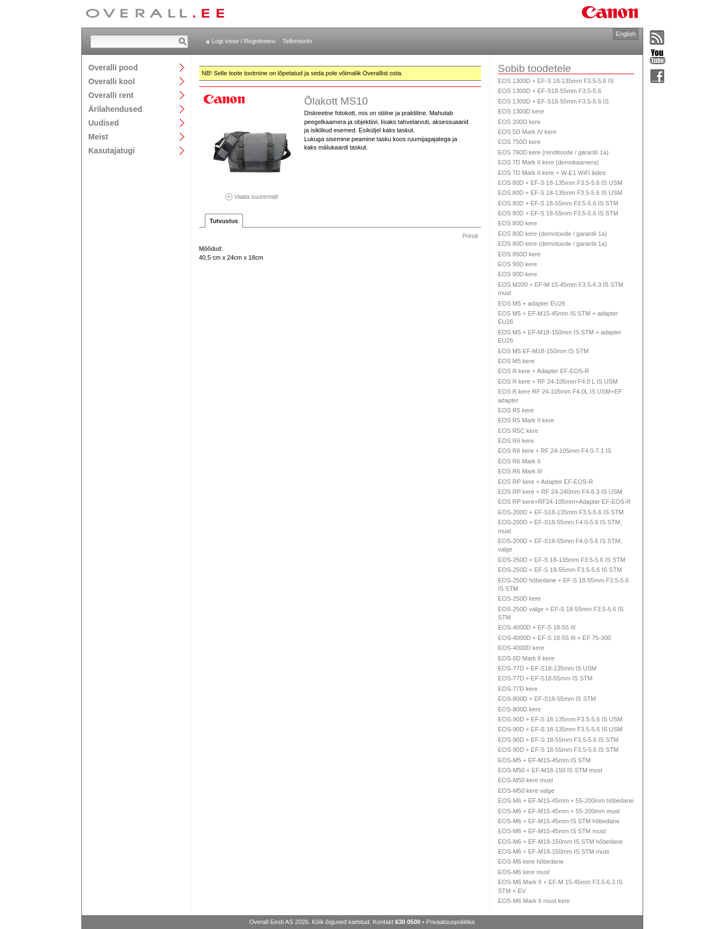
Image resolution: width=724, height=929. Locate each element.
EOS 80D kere (517, 223)
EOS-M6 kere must (524, 872)
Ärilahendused (115, 109)
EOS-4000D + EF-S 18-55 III (537, 627)
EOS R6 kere (516, 440)
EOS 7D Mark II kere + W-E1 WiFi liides (552, 172)
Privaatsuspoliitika (450, 921)
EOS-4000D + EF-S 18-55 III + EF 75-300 (554, 637)
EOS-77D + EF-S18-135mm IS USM (547, 668)
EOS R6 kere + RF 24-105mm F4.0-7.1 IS (555, 450)
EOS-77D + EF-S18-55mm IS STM (545, 678)
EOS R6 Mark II (519, 461)
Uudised (104, 122)
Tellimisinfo (297, 41)
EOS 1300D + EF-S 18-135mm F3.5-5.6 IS (556, 81)
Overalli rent (111, 95)
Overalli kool (112, 81)
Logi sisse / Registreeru (244, 41)
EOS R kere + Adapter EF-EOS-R (543, 371)
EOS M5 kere (516, 361)
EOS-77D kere (518, 688)
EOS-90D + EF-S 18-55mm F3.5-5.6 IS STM (558, 739)
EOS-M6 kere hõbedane (531, 861)
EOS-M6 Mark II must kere (534, 900)
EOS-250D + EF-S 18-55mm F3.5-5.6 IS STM (560, 569)
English (625, 33)
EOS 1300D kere (521, 111)
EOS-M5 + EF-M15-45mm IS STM (544, 760)
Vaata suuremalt (252, 193)
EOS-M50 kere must (526, 780)
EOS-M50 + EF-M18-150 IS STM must (550, 770)
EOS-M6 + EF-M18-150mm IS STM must (553, 851)
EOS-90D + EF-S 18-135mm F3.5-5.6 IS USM (560, 719)
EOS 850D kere (519, 254)
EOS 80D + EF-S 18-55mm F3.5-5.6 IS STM (558, 203)
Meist (98, 136)
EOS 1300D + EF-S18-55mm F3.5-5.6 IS (553, 101)
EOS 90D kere (517, 264)
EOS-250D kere (519, 598)
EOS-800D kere (519, 709)
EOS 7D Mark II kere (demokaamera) (548, 162)
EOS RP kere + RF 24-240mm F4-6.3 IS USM (560, 491)
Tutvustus (224, 221)
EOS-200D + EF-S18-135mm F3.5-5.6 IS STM (561, 512)
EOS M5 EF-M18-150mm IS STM (543, 351)
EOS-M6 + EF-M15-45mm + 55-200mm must (559, 811)
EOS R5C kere (518, 430)
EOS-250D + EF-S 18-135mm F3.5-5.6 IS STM (561, 559)
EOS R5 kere (516, 410)
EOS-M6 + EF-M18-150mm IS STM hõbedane (560, 841)
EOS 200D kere (519, 121)
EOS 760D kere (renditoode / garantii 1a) (553, 152)
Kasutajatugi (112, 150)
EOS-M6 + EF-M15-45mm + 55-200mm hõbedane (566, 800)
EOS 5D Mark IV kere (527, 131)
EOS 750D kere (519, 141)
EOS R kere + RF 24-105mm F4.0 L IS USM (558, 381)
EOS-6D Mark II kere (526, 658)
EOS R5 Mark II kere (526, 420)
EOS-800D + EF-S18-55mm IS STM (547, 698)
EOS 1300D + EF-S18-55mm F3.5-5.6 (550, 90)
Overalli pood (113, 67)
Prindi (470, 236)
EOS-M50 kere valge (526, 790)
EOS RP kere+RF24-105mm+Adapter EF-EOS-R (564, 501)
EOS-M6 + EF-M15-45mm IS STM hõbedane (559, 821)
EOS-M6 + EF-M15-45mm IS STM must (552, 831)
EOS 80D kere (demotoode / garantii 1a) (552, 233)
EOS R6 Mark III (520, 471)
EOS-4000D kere (521, 647)
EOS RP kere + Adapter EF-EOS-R (545, 481)
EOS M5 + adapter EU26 (532, 303)
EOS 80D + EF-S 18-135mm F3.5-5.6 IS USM (560, 182)
